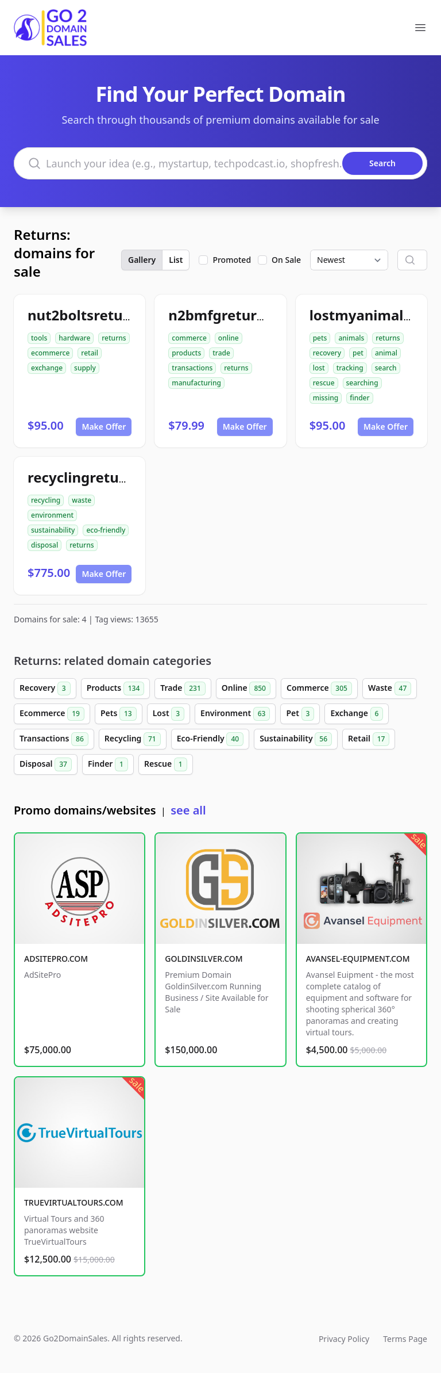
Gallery (142, 259)
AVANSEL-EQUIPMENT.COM (358, 958)
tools (39, 338)
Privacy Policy (344, 1338)
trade (221, 353)
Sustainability (296, 739)
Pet (300, 714)
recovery (327, 353)
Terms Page (405, 1338)
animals (351, 338)
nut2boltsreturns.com (103, 314)
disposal (44, 545)
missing (325, 398)
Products (116, 688)
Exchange (356, 714)
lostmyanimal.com (373, 314)
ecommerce (50, 353)
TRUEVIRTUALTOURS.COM (73, 1202)
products (186, 353)
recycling (45, 500)
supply (85, 368)
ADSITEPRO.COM (56, 958)
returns (114, 338)
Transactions (54, 739)
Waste (389, 688)
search (386, 368)
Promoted (231, 259)
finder (359, 398)
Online (246, 688)
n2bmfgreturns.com (236, 314)
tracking (349, 368)
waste (81, 500)
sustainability (53, 530)
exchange (47, 368)
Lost (168, 714)
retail (89, 353)
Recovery (45, 688)
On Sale (286, 259)
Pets (118, 714)
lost (319, 368)
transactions (192, 368)
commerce (189, 338)
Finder (108, 764)
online (228, 338)
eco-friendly (105, 530)
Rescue (165, 764)
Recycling (133, 739)
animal (386, 353)
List (176, 259)
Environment (235, 714)
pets (320, 338)
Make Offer (104, 426)
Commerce (319, 688)
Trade (182, 688)
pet (358, 353)
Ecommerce (52, 714)
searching (362, 383)
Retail (368, 739)
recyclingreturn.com (97, 477)
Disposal (46, 764)
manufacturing (196, 383)
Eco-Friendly (210, 739)
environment (52, 515)
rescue (324, 383)
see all (188, 810)
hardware (74, 338)
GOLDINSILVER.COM (203, 958)
